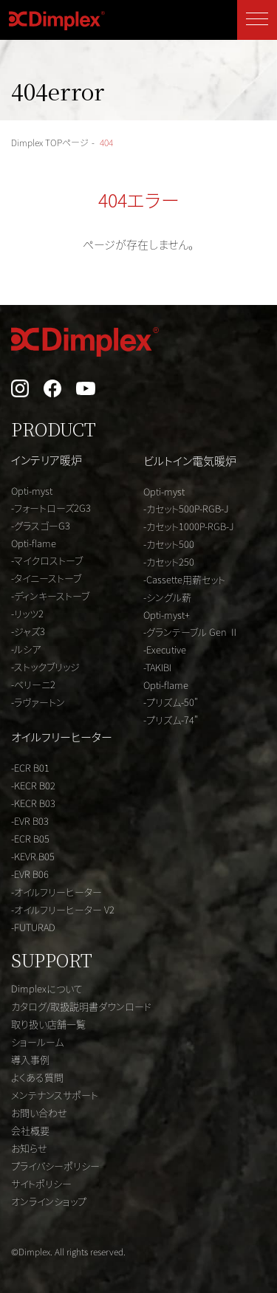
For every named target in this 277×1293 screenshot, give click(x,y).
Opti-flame (33, 543)
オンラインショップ (48, 1201)
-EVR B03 (30, 821)
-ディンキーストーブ (50, 596)
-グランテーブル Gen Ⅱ (191, 632)
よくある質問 (37, 1077)
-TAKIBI (157, 667)
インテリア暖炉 (46, 459)
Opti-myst (31, 491)
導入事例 (30, 1059)
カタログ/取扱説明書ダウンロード (81, 1006)
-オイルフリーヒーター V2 (62, 909)
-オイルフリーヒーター (56, 892)
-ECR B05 (30, 838)
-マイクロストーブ (47, 560)
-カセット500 (168, 544)
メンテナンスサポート (54, 1095)
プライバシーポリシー (55, 1166)
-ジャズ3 (28, 631)
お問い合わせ (39, 1112)
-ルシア (26, 649)
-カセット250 (168, 562)
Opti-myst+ (166, 615)
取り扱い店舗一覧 (48, 1024)
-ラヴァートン (38, 702)
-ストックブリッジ (45, 666)
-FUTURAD (33, 927)
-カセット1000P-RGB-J (188, 526)
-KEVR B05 (33, 856)
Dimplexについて (47, 988)
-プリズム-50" (170, 702)
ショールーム (37, 1042)
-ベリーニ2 (33, 684)
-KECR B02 (33, 785)
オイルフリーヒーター (61, 736)
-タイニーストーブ (46, 578)
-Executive (164, 649)
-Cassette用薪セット (184, 579)
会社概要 (30, 1130)
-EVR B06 (30, 874)
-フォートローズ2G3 (51, 508)
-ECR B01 (30, 768)
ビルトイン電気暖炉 (189, 460)
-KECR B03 (33, 803)
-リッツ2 (27, 613)
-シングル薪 (167, 597)
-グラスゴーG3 (40, 525)
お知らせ (29, 1148)
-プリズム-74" (170, 720)
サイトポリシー (41, 1183)
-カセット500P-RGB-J (186, 508)
